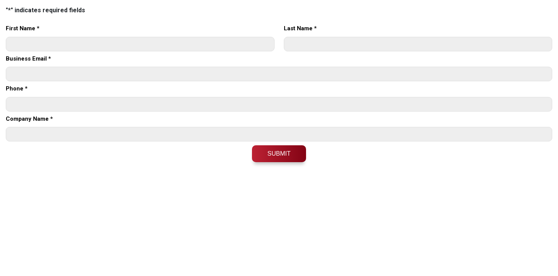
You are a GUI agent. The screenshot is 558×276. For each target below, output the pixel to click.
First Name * (23, 28)
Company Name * (29, 118)
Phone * (17, 88)
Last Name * (300, 28)
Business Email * (28, 58)
